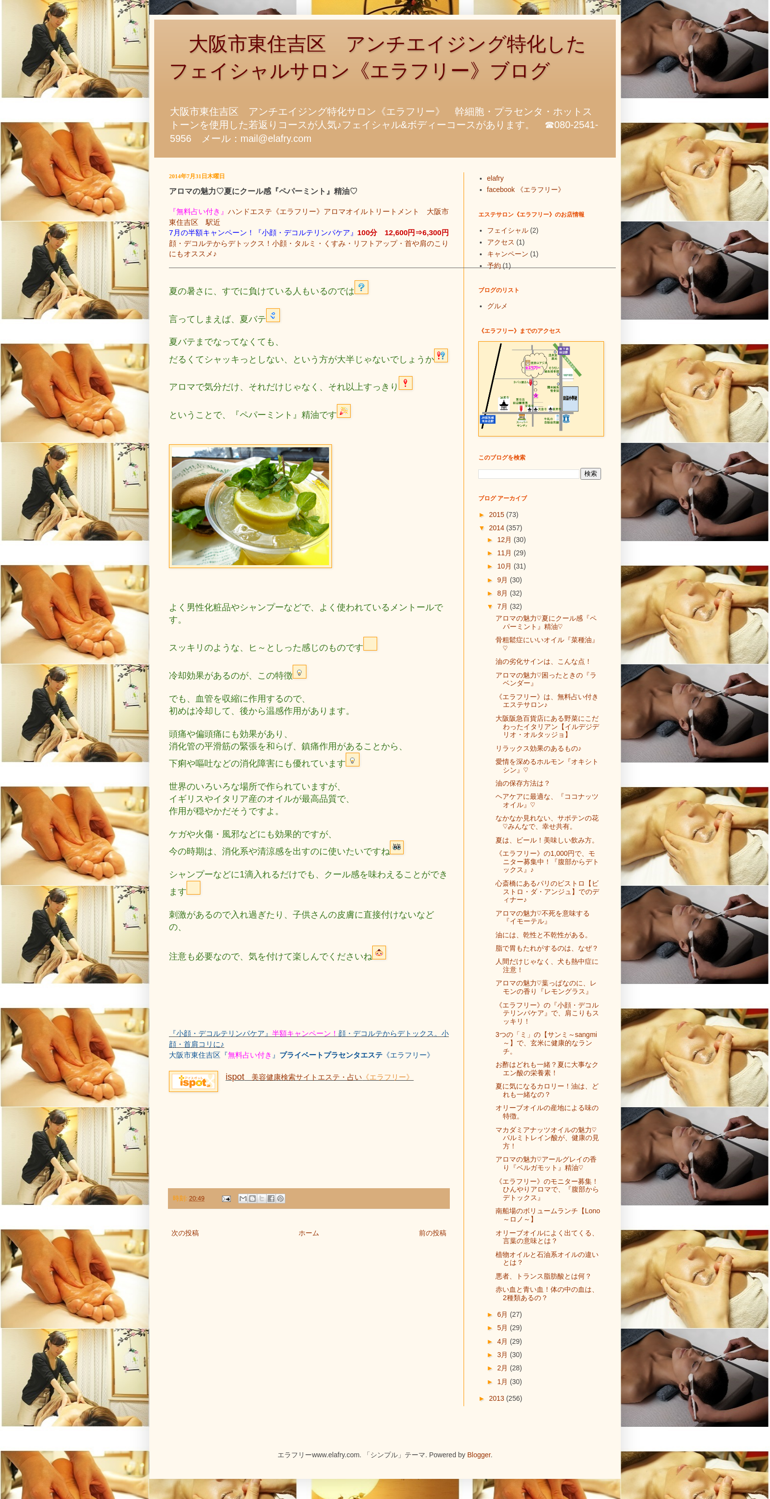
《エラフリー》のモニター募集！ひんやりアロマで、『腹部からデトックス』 (547, 1189)
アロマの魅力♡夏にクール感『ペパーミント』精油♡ (546, 622)
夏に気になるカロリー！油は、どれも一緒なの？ (547, 1090)
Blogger (479, 1455)
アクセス (501, 242)
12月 (505, 540)
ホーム (309, 1233)
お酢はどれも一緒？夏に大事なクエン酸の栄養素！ (547, 1069)
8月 (503, 593)
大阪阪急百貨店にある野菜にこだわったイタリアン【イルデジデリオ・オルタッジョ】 (547, 726)
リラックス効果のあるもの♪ (538, 748)
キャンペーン (507, 254)
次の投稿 (185, 1233)
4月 (503, 1341)
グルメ (497, 306)
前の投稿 (432, 1233)
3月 (503, 1355)
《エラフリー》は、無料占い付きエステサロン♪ (547, 701)
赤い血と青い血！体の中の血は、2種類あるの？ (547, 1293)
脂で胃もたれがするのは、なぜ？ (547, 948)
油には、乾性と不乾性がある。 (543, 935)
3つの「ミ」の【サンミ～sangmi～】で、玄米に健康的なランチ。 (546, 1043)
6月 (503, 1314)
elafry (495, 178)
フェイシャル (507, 230)
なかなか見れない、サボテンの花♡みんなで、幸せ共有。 (547, 822)
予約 (494, 266)
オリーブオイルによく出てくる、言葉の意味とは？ (547, 1237)
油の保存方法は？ (522, 783)
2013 (497, 1398)
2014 (497, 528)
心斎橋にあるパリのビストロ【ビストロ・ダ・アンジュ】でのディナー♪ (547, 891)
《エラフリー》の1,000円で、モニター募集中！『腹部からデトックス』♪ (547, 861)
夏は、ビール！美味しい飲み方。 (547, 840)
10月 (505, 566)
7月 (503, 606)
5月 (503, 1328)
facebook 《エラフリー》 (526, 189)
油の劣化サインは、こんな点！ (543, 661)
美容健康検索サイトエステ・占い (293, 1077)
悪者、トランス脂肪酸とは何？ (543, 1276)
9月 (503, 580)
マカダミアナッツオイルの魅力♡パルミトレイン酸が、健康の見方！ (547, 1138)
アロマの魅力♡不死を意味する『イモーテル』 (542, 917)
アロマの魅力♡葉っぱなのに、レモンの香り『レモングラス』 (546, 987)
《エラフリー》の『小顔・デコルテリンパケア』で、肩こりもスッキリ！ (547, 1013)
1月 (503, 1382)
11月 (505, 553)
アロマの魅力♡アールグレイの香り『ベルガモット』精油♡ (546, 1163)
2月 (503, 1368)
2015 (497, 514)
